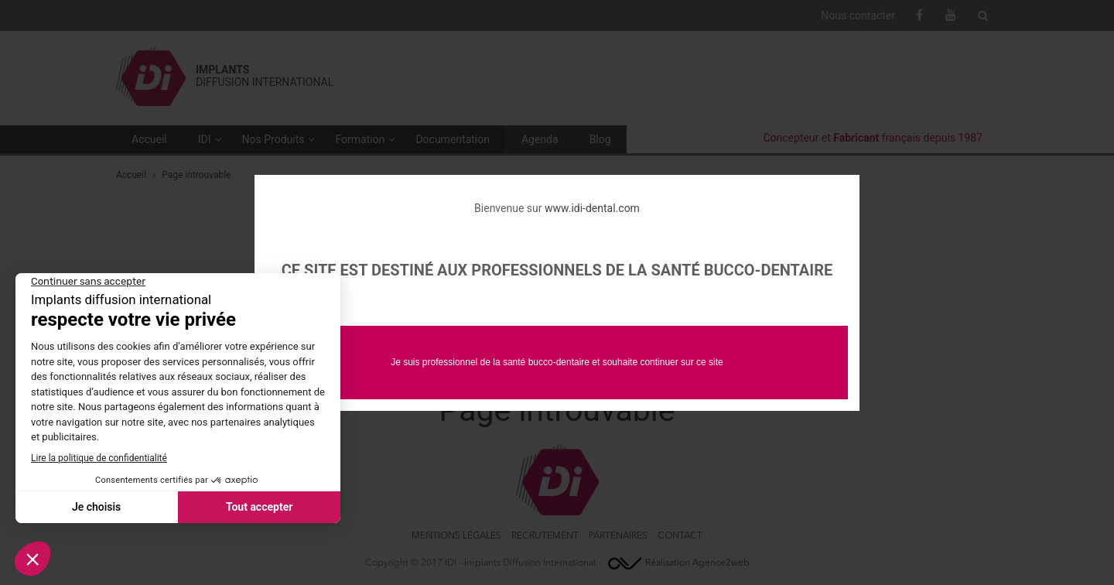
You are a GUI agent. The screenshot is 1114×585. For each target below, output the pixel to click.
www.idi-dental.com (592, 208)
